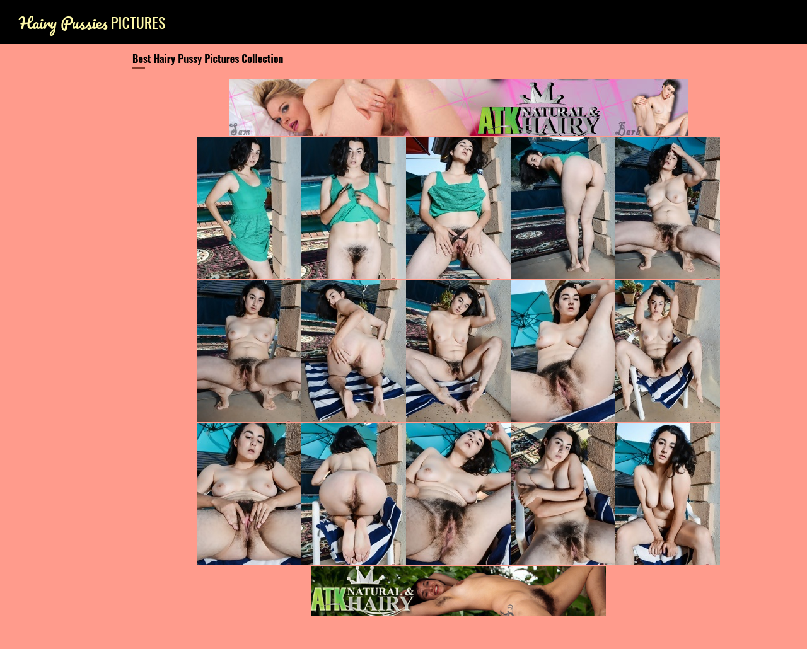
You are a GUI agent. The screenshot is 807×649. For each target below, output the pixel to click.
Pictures (92, 22)
